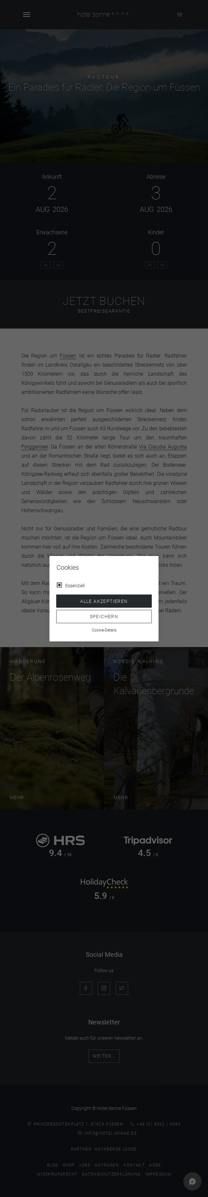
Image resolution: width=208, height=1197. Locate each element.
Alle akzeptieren (104, 601)
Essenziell (75, 585)
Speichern (104, 616)
